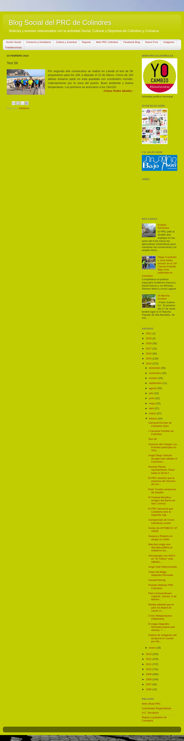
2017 (149, 348)
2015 (149, 358)
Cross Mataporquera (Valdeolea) (160, 617)
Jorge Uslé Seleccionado (162, 566)
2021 (149, 333)
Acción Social (13, 42)
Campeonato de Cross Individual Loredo (161, 521)
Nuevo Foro (151, 42)
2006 (149, 689)
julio (151, 393)
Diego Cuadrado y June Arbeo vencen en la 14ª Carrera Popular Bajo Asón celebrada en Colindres (159, 266)
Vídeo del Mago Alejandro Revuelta (160, 573)
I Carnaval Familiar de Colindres (161, 433)
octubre (153, 378)
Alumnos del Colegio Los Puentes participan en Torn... (162, 447)
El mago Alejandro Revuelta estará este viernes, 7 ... (161, 626)
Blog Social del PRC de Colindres (60, 22)
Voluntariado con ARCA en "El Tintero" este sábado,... (161, 558)
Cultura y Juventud (66, 42)
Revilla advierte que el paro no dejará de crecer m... (161, 607)
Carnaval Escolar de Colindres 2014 (160, 424)
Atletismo (24, 108)
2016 (149, 353)
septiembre (156, 383)
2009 (149, 674)
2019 (149, 338)
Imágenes (168, 42)
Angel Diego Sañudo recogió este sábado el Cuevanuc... (162, 458)
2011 (149, 664)
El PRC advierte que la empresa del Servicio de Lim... (161, 481)
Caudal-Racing (156, 580)
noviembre (155, 373)
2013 (149, 654)
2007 (149, 684)
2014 (149, 363)
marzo (153, 413)
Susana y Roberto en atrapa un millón (160, 538)
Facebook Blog (131, 42)
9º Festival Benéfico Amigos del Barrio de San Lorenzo (161, 500)
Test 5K (152, 439)
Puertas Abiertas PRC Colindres (160, 587)
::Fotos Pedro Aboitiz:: (118, 90)
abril (151, 408)
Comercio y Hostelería (38, 42)
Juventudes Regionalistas (156, 708)
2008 (149, 679)
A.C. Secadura (150, 712)
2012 (149, 659)
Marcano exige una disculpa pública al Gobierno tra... (160, 547)
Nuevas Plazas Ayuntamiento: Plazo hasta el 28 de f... (161, 469)
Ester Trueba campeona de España (162, 491)
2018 (149, 343)
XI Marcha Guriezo (163, 297)
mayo (152, 403)
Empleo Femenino (163, 226)
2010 (149, 669)
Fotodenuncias (13, 47)
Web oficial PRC (151, 703)
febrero (153, 418)
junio (152, 398)
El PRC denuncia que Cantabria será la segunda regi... (160, 511)
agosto (153, 388)
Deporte (86, 42)
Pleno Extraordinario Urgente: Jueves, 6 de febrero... (162, 596)
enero (152, 647)
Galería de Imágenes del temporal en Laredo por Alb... (162, 638)
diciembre (155, 367)
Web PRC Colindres (107, 42)
